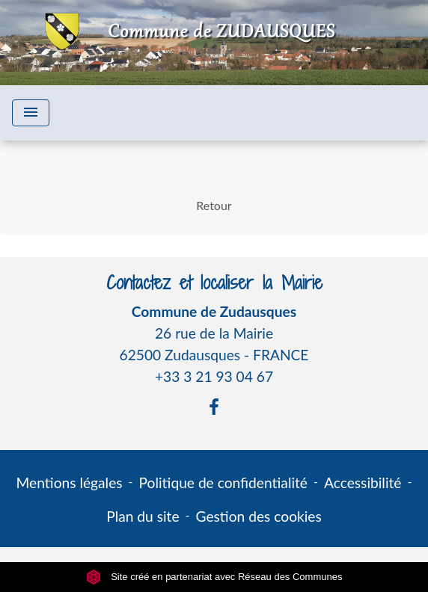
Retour (213, 205)
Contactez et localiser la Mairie (214, 283)
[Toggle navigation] (30, 112)
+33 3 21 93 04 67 (214, 376)
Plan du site (142, 516)
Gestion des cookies (259, 516)
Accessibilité (363, 482)
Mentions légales (69, 482)
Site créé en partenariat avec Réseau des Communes (214, 576)
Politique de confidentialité (223, 482)
